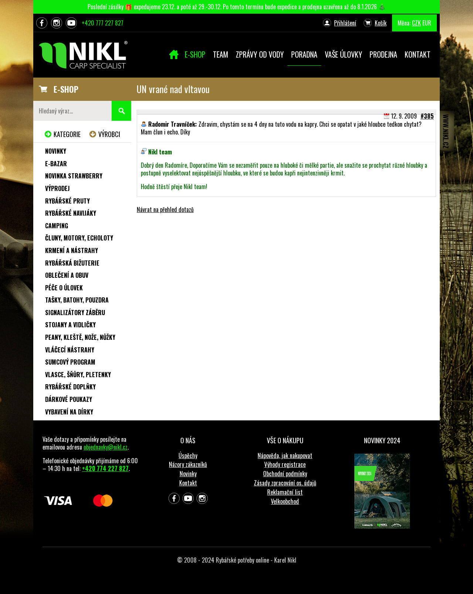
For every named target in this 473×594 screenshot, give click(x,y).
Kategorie (67, 134)
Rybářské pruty (67, 201)
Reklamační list (285, 492)
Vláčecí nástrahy (69, 349)
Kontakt (188, 482)
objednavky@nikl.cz (105, 447)
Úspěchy (187, 455)
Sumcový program (70, 362)
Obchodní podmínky (285, 473)
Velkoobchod (285, 501)
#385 (427, 116)
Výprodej (57, 188)
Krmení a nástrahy (71, 250)
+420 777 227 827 (102, 22)
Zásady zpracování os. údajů (285, 482)
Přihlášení (345, 22)
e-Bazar (56, 163)
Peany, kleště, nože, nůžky (80, 337)
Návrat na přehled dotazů (165, 209)
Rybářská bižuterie (72, 263)
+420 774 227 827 (105, 468)
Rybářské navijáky (70, 213)
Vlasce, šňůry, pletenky (78, 374)
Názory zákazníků (188, 464)
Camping (56, 225)
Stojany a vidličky (70, 324)
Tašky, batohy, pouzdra (77, 300)
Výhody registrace (285, 464)
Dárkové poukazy (68, 399)
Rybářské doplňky (70, 386)
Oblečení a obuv (66, 275)
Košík (381, 22)
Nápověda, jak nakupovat (285, 455)
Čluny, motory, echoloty (79, 237)
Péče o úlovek (64, 287)
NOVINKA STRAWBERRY (73, 175)
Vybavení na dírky (69, 411)
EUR (426, 22)
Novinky (55, 151)
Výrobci (109, 134)
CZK (416, 22)
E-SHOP (66, 89)
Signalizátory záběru (75, 312)
